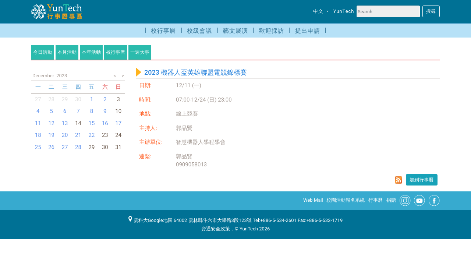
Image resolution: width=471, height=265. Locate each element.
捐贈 (391, 200)
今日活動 (42, 52)
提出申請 (307, 30)
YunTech (343, 11)
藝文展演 (235, 30)
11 (38, 123)
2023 (61, 75)
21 (78, 135)
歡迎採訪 (271, 30)
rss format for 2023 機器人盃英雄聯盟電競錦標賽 (398, 180)
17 (118, 123)
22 (91, 135)
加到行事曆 (421, 180)
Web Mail (313, 200)
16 (105, 123)
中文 (319, 11)
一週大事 (139, 52)
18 (38, 135)
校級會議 (199, 30)
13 (65, 123)
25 (38, 147)
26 (51, 147)
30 (78, 99)
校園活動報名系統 (345, 200)
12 (51, 123)
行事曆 (375, 200)
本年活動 (91, 52)
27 (38, 99)
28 (51, 99)
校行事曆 (163, 30)
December (43, 75)
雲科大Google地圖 (150, 220)
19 (51, 135)
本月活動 (67, 52)
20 (65, 135)
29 (65, 99)
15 (91, 123)
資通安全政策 (215, 229)
